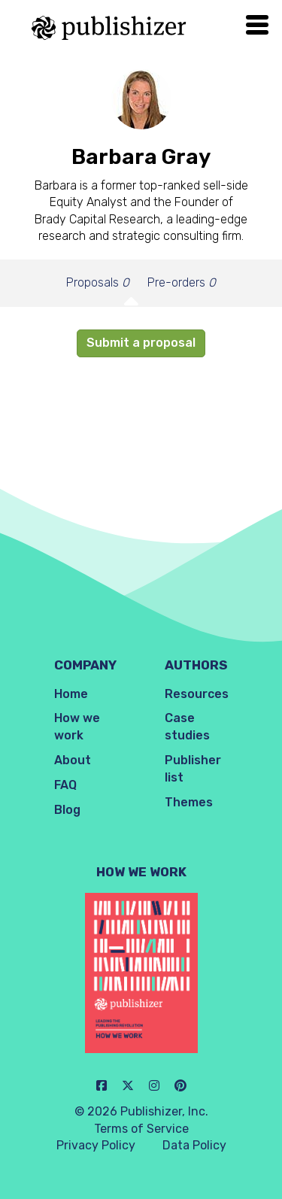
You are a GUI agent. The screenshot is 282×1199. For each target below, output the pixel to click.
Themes (189, 802)
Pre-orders (181, 282)
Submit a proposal (141, 342)
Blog (67, 810)
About (72, 760)
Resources (197, 694)
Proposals (97, 282)
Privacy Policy (95, 1145)
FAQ (65, 785)
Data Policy (194, 1145)
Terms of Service (141, 1129)
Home (71, 694)
